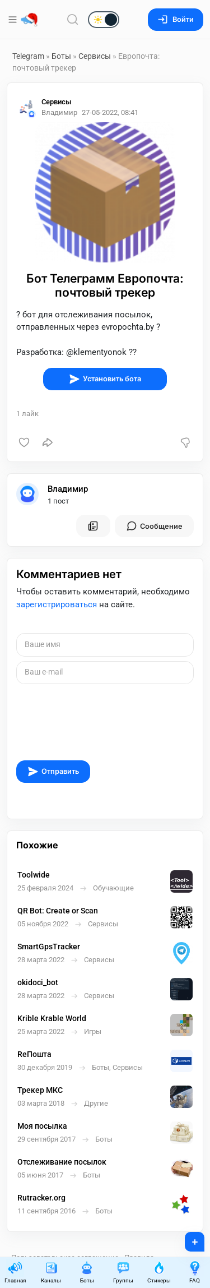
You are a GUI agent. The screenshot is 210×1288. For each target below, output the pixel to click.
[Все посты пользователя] (93, 526)
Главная (15, 1272)
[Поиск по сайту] (73, 19)
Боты (61, 56)
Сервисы (94, 56)
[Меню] (14, 19)
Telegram (28, 56)
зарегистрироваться (56, 604)
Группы (123, 1272)
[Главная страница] (29, 19)
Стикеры (159, 1272)
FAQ (195, 1272)
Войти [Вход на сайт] (175, 19)
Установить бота (105, 379)
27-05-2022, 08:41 (110, 112)
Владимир (68, 489)
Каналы (51, 1272)
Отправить (53, 771)
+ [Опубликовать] (187, 1238)
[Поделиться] (48, 442)
